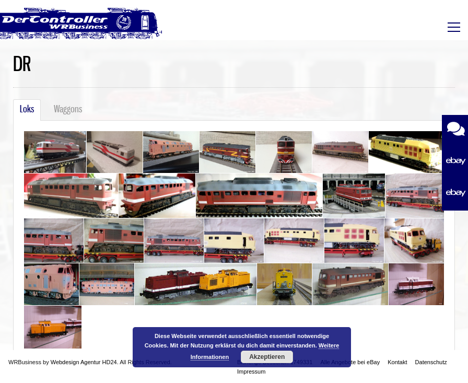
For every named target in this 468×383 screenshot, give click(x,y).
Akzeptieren (267, 357)
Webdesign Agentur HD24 (84, 362)
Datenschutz (431, 362)
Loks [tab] (27, 109)
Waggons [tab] (68, 109)
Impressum (251, 371)
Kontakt (397, 362)
